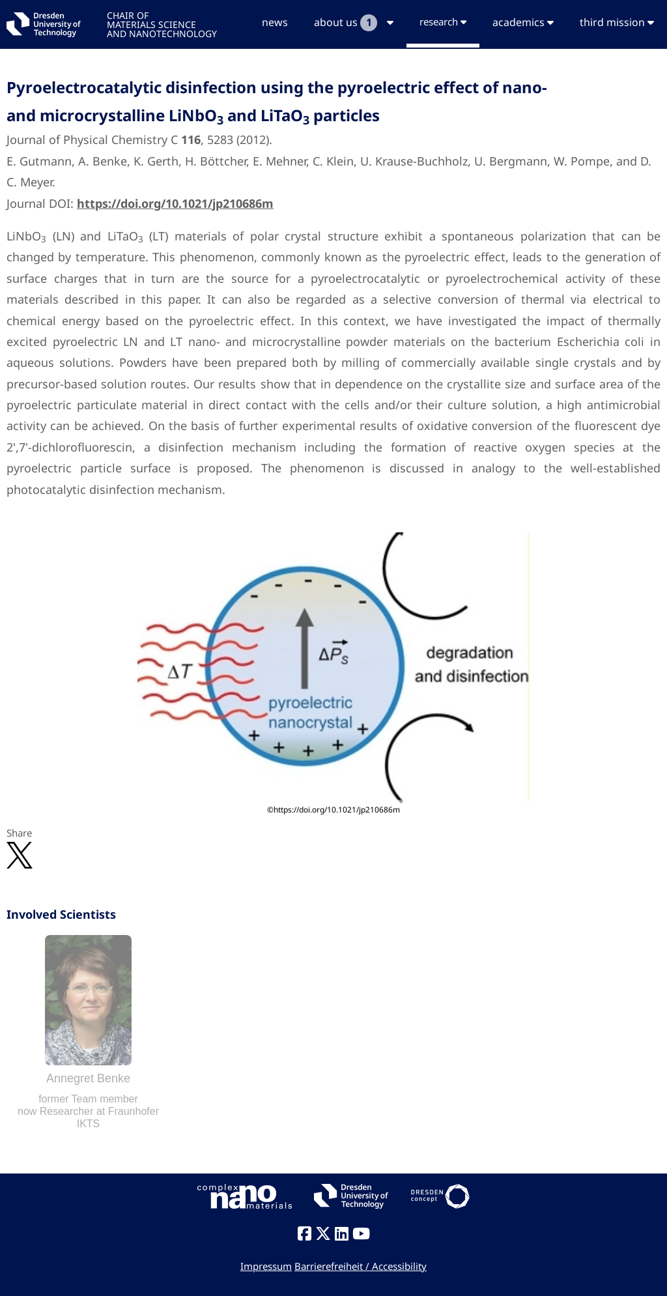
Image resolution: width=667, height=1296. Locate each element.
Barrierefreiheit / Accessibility (360, 1266)
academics (523, 22)
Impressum (266, 1266)
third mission (617, 22)
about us (353, 22)
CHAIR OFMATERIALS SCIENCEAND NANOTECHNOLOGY (162, 23)
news (275, 22)
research (442, 21)
